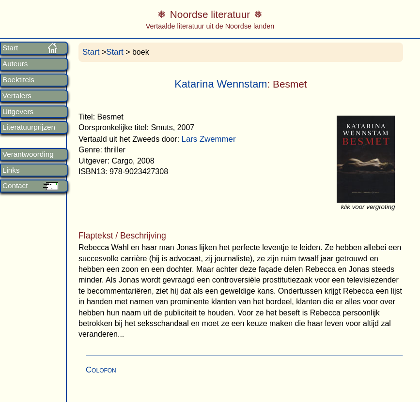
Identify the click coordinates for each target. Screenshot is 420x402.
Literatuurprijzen (28, 127)
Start (10, 48)
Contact (15, 186)
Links (10, 170)
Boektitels (18, 80)
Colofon (101, 369)
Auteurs (15, 64)
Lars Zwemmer (209, 139)
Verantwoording (28, 154)
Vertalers (16, 96)
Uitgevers (17, 112)
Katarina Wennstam (220, 84)
